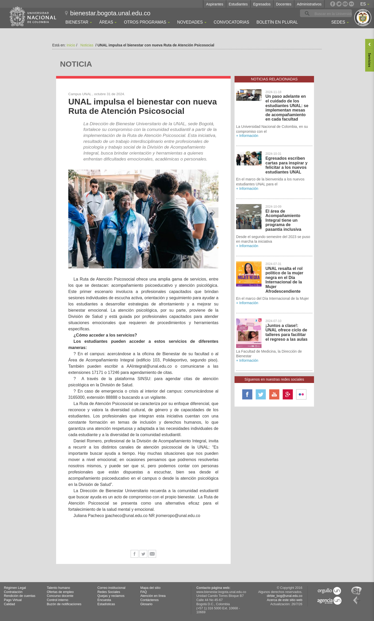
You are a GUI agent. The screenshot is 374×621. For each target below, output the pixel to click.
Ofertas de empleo (60, 592)
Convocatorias (231, 22)
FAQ (143, 592)
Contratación (13, 592)
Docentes (283, 4)
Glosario (146, 604)
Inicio (71, 45)
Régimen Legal (15, 588)
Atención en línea (152, 596)
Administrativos (309, 4)
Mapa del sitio (150, 588)
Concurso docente (60, 596)
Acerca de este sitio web (284, 600)
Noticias (87, 45)
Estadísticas (106, 604)
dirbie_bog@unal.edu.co (284, 596)
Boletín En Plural (277, 22)
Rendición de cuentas (19, 596)
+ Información (247, 136)
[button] (73, 212)
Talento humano (58, 588)
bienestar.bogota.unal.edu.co (110, 13)
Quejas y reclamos (110, 596)
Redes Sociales (108, 592)
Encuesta (104, 600)
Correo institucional (111, 588)
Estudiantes (238, 4)
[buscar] (334, 13)
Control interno (57, 600)
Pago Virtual (13, 600)
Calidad (9, 604)
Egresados (262, 4)
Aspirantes (214, 4)
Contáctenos (149, 600)
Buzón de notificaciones (64, 604)
